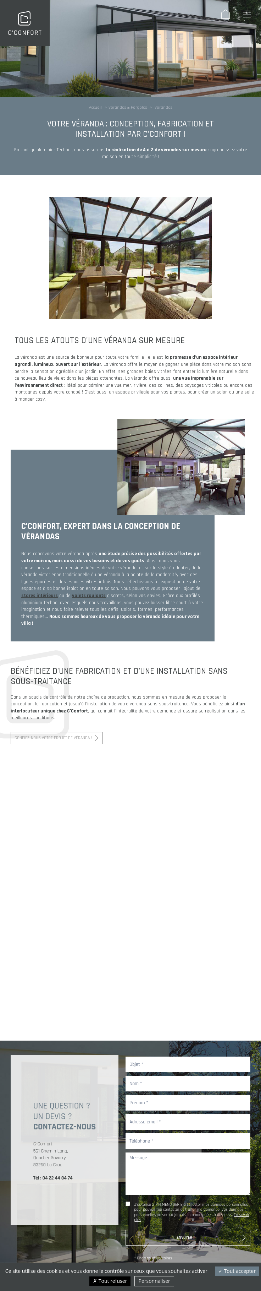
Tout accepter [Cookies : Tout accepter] (237, 1271)
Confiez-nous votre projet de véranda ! (53, 738)
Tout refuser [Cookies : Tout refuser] (110, 1281)
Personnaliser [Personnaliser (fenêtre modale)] (154, 1281)
